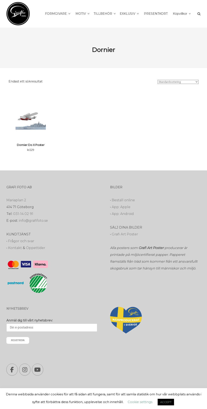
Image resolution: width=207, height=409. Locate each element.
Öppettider (35, 248)
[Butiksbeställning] (178, 82)
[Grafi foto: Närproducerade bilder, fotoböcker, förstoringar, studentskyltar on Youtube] (37, 370)
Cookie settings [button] (140, 402)
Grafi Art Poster (125, 234)
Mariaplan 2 (16, 200)
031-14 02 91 (23, 214)
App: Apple (121, 207)
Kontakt (15, 248)
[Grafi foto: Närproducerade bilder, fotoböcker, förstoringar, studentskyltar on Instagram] (24, 370)
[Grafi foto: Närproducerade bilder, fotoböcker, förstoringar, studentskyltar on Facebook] (12, 370)
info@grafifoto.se (33, 221)
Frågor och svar (21, 241)
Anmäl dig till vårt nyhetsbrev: (29, 320)
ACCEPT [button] (165, 402)
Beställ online (123, 200)
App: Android (123, 214)
